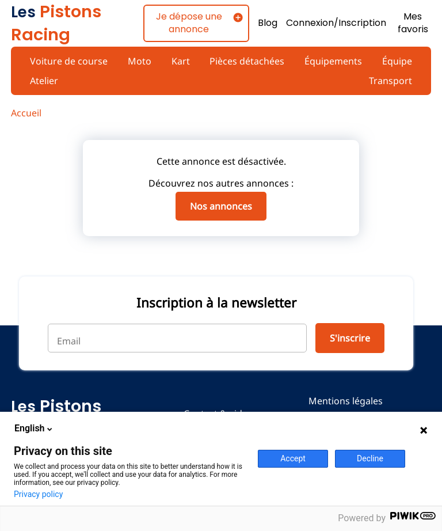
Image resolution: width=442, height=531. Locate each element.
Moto (138, 61)
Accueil (26, 113)
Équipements (332, 61)
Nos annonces (221, 206)
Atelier (44, 80)
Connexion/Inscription (335, 23)
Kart (179, 61)
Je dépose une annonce (187, 23)
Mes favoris (413, 23)
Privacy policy (38, 494)
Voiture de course (68, 61)
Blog (266, 23)
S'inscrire (349, 338)
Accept (293, 458)
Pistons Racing (56, 23)
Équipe (397, 61)
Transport (391, 80)
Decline (370, 458)
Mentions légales (346, 401)
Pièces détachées (246, 61)
